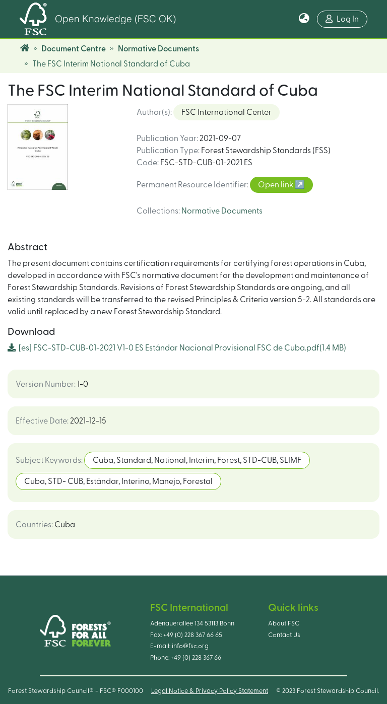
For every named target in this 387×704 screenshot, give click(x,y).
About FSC (283, 623)
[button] (304, 19)
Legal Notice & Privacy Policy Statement (209, 691)
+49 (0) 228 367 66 (196, 658)
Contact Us (284, 635)
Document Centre (73, 49)
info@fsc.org (190, 646)
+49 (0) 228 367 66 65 (192, 635)
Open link (276, 185)
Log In (342, 19)
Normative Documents (158, 49)
